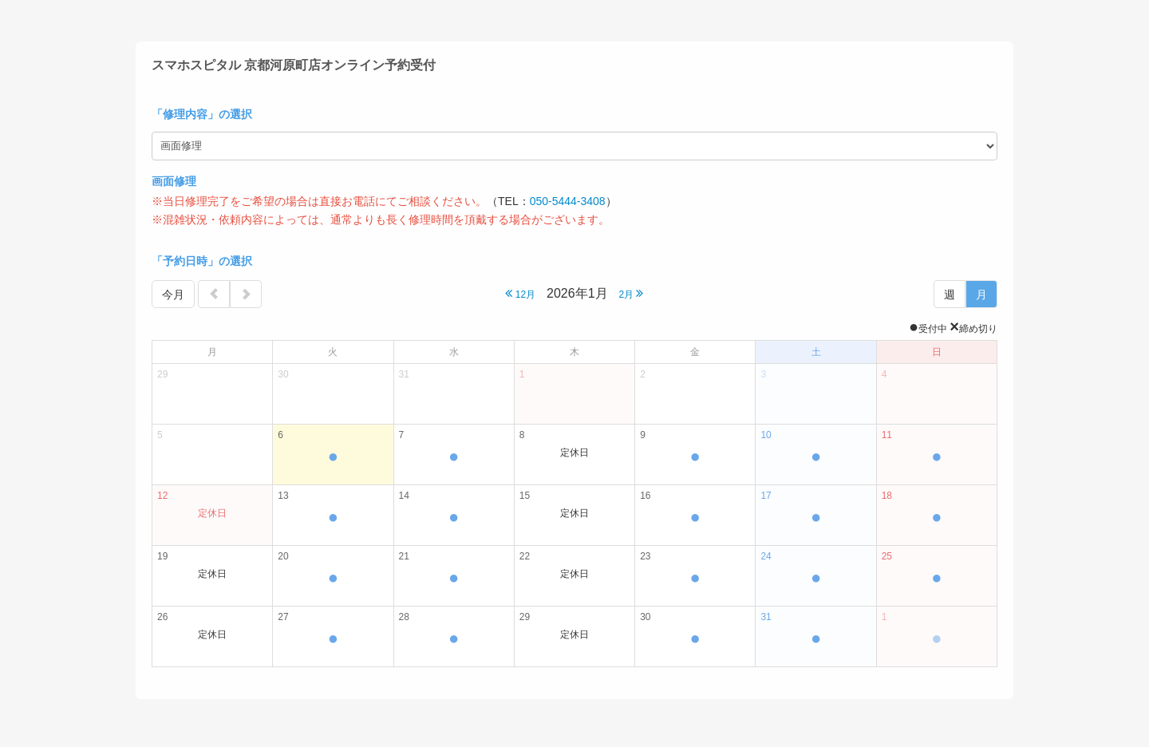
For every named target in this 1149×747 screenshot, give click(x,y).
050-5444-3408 (568, 201)
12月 (520, 293)
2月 (630, 293)
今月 (173, 294)
